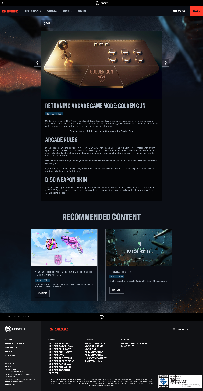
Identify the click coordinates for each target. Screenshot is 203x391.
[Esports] (83, 11)
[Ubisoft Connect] (21, 343)
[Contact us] (21, 364)
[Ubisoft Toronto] (65, 370)
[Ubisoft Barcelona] (65, 346)
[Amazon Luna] (102, 361)
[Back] (47, 23)
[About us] (21, 347)
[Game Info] (53, 11)
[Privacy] (21, 366)
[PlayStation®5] (102, 352)
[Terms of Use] (21, 369)
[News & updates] (34, 11)
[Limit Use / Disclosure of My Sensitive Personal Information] (21, 380)
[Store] (21, 339)
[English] (180, 329)
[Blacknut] (138, 346)
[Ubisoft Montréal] (65, 343)
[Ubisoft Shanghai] (65, 367)
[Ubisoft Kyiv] (65, 355)
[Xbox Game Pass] (102, 343)
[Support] (21, 355)
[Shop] (196, 11)
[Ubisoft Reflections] (65, 361)
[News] (21, 351)
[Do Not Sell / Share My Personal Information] (21, 375)
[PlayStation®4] (102, 355)
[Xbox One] (102, 349)
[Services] (68, 11)
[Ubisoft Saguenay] (65, 364)
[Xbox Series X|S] (102, 346)
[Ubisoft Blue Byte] (65, 349)
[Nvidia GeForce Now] (138, 343)
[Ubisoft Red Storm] (65, 358)
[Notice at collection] (21, 371)
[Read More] (42, 293)
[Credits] (65, 373)
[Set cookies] (10, 384)
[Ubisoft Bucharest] (65, 352)
